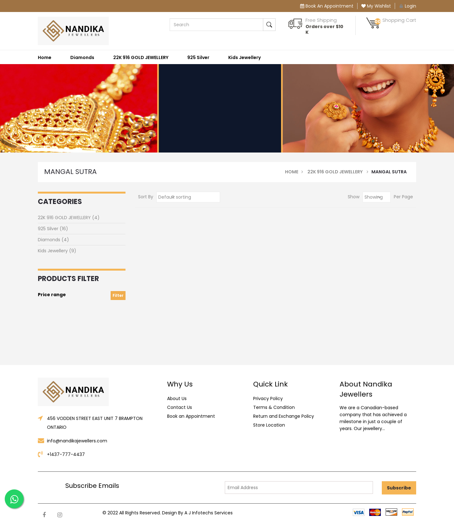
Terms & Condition (274, 407)
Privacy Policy (268, 398)
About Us (177, 398)
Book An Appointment (326, 6)
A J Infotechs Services (208, 513)
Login (407, 6)
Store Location (269, 425)
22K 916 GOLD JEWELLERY (140, 57)
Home (44, 57)
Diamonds (82, 57)
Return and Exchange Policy (283, 416)
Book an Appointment (191, 416)
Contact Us (179, 407)
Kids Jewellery (244, 57)
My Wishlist (376, 6)
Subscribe (399, 488)
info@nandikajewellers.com (77, 441)
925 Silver (198, 57)
